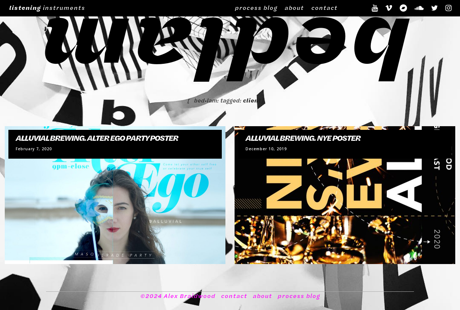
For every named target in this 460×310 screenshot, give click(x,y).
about (294, 8)
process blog (256, 8)
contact (324, 8)
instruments (47, 8)
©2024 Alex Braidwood (178, 296)
